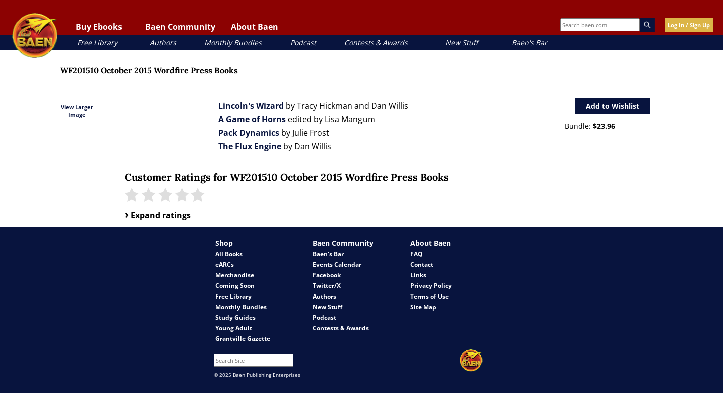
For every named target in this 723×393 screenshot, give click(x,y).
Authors (163, 42)
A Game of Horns (252, 119)
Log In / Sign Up (689, 25)
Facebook (327, 275)
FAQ (416, 254)
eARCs (224, 264)
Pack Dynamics (248, 132)
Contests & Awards (376, 42)
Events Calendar (337, 264)
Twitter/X (327, 285)
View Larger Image (77, 110)
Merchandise (234, 275)
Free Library (97, 42)
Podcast (303, 42)
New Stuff (461, 42)
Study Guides (235, 317)
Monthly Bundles (233, 42)
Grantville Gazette (242, 338)
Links (418, 275)
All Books (229, 254)
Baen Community (180, 26)
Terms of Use (429, 296)
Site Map (423, 307)
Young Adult (233, 328)
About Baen (254, 26)
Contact (421, 264)
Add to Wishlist (612, 106)
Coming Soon (235, 285)
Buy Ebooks (99, 26)
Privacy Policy (431, 285)
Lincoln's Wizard (251, 105)
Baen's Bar (529, 42)
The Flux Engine (249, 146)
